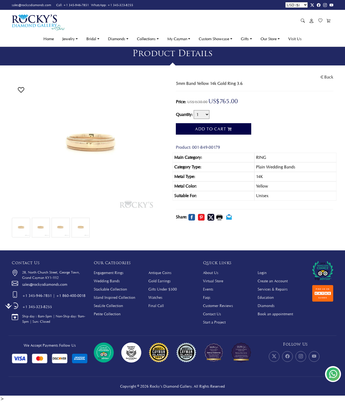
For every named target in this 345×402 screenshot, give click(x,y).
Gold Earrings (159, 281)
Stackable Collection (110, 289)
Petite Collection (107, 314)
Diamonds (266, 305)
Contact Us (212, 314)
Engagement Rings (108, 272)
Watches (155, 297)
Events (208, 289)
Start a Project (214, 322)
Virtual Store (213, 281)
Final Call (156, 305)
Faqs (206, 297)
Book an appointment (275, 314)
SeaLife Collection (108, 305)
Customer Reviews (218, 305)
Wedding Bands (107, 281)
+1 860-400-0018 (71, 295)
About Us (210, 272)
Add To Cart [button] (213, 128)
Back (326, 77)
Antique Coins (159, 272)
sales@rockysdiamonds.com (31, 5)
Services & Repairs (272, 289)
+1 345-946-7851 (76, 5)
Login (262, 272)
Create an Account (273, 281)
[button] (21, 89)
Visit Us (295, 38)
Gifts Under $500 (162, 289)
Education (266, 297)
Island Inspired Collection (114, 297)
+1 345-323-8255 (120, 5)
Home (48, 38)
